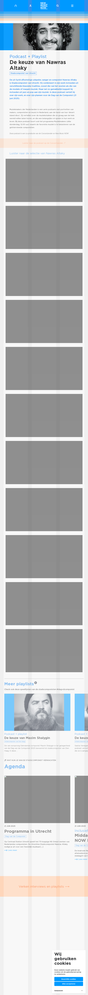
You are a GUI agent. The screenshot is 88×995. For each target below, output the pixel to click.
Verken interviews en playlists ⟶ (44, 886)
